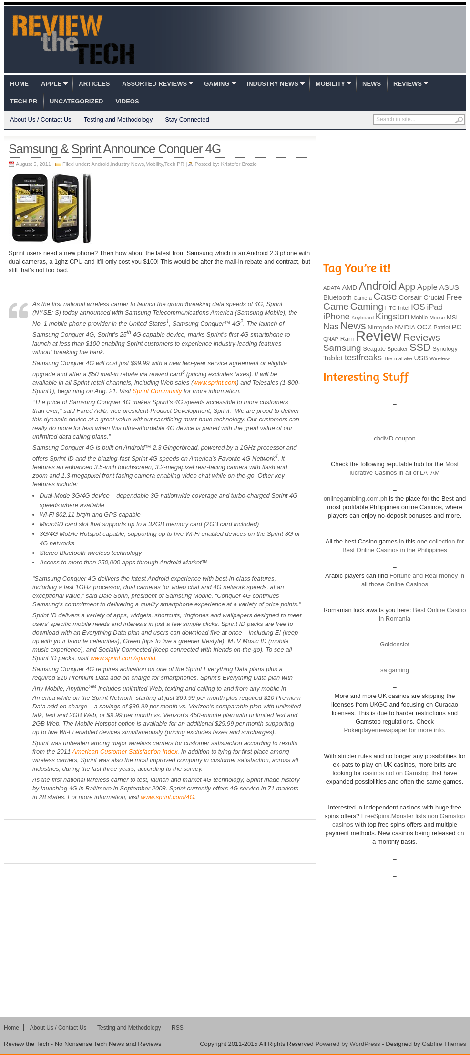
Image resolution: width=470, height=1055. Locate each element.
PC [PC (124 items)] (456, 327)
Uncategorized (76, 101)
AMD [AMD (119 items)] (349, 287)
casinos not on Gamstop (395, 773)
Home (19, 83)
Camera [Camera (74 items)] (362, 298)
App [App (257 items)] (406, 286)
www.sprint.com (214, 382)
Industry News (272, 83)
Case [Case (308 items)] (385, 296)
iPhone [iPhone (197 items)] (336, 316)
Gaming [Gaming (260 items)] (366, 306)
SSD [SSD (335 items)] (420, 347)
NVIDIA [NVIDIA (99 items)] (405, 327)
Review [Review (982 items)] (378, 336)
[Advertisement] (160, 844)
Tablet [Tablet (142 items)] (333, 358)
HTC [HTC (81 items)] (390, 308)
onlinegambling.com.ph (356, 498)
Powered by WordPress (347, 1043)
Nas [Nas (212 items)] (331, 326)
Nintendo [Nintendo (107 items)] (380, 327)
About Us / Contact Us (41, 119)
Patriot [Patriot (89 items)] (442, 327)
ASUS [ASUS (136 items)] (449, 287)
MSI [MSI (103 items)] (452, 317)
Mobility (330, 83)
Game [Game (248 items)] (335, 306)
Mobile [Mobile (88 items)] (419, 317)
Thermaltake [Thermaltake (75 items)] (398, 358)
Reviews (407, 83)
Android (101, 164)
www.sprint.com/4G (167, 796)
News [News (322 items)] (353, 326)
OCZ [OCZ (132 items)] (424, 327)
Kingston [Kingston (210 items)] (392, 316)
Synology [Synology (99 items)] (445, 348)
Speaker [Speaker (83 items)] (398, 349)
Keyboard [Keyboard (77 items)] (362, 317)
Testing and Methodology (118, 119)
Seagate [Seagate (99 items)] (374, 348)
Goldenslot (394, 644)
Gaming (216, 83)
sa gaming (394, 670)
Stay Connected (187, 119)
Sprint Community (157, 391)
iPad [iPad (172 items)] (435, 307)
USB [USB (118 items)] (421, 358)
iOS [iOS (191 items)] (418, 307)
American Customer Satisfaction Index (124, 751)
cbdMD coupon (394, 438)
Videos (127, 101)
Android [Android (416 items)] (378, 286)
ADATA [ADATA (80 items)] (331, 288)
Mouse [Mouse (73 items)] (437, 317)
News (371, 83)
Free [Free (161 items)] (454, 297)
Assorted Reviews (154, 83)
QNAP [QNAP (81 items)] (330, 339)
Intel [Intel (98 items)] (403, 307)
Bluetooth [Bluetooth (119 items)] (337, 297)
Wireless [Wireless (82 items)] (439, 358)
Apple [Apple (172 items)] (427, 287)
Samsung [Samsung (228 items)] (342, 348)
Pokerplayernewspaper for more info (394, 730)
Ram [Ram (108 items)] (347, 338)
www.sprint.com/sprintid (122, 658)
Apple (51, 83)
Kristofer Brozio (238, 164)
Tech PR (23, 101)
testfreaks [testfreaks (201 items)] (363, 357)
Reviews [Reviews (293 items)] (421, 337)
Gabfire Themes (444, 1043)
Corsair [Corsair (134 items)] (409, 297)
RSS (178, 1027)
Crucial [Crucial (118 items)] (433, 297)
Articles (94, 83)
